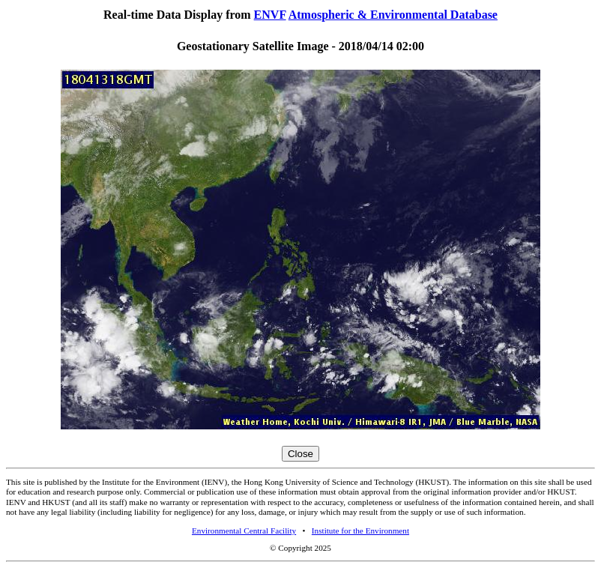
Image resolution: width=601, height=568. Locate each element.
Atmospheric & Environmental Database (393, 14)
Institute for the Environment (360, 530)
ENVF (270, 14)
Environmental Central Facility (244, 530)
